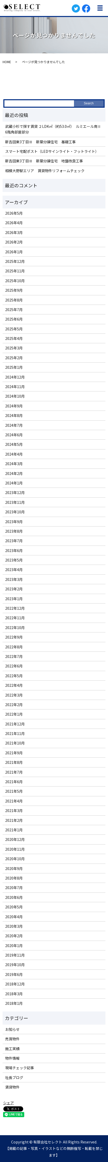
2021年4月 (14, 801)
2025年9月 (14, 290)
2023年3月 (14, 579)
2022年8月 (14, 646)
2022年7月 (14, 656)
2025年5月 (14, 328)
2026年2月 (14, 242)
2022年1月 (14, 714)
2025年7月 (14, 309)
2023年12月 (15, 492)
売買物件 (12, 1038)
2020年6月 (14, 897)
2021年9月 (14, 752)
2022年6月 (14, 665)
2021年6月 (14, 781)
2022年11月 (15, 617)
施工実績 (12, 1048)
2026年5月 (14, 213)
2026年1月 (14, 251)
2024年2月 (14, 473)
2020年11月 (15, 849)
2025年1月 (14, 367)
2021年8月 (14, 762)
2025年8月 (14, 300)
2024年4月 (14, 454)
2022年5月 (14, 675)
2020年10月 (15, 858)
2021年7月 (14, 772)
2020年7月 (14, 887)
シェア (8, 1102)
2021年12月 (15, 723)
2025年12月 (15, 261)
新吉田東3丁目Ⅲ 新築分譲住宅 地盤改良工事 (44, 160)
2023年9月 (14, 521)
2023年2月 (14, 588)
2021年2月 (14, 820)
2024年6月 (14, 434)
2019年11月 (15, 955)
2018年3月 (14, 993)
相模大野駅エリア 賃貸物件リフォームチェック (45, 170)
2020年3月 (14, 926)
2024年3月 (14, 463)
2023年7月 (14, 540)
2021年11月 (15, 733)
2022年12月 (15, 608)
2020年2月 (14, 935)
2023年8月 (14, 531)
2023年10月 (15, 511)
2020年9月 (14, 868)
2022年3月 (14, 695)
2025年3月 (14, 347)
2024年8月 (14, 415)
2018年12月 (15, 984)
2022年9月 (14, 637)
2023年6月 (14, 550)
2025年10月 (15, 280)
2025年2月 (14, 357)
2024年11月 (15, 386)
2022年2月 (14, 704)
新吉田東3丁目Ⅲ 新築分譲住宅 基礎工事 (40, 141)
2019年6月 (14, 974)
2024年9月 (14, 405)
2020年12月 (15, 839)
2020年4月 (14, 916)
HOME (7, 62)
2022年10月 (15, 627)
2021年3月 (14, 810)
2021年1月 (14, 829)
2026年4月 (14, 222)
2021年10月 (15, 743)
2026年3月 (14, 232)
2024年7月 (14, 425)
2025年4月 (14, 338)
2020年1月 (14, 945)
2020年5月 (14, 906)
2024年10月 (15, 396)
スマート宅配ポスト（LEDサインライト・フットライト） (52, 151)
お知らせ (12, 1029)
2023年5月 (14, 560)
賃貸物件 (12, 1087)
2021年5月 (14, 791)
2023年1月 (14, 598)
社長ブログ (14, 1077)
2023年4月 (14, 569)
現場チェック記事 (19, 1067)
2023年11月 (15, 502)
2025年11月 (15, 270)
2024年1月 (14, 483)
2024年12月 (15, 377)
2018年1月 (14, 1003)
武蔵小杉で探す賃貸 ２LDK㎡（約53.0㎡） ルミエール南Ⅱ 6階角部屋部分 (54, 129)
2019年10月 (15, 964)
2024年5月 (14, 444)
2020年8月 (14, 878)
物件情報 (12, 1058)
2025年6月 (14, 319)
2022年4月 (14, 685)
